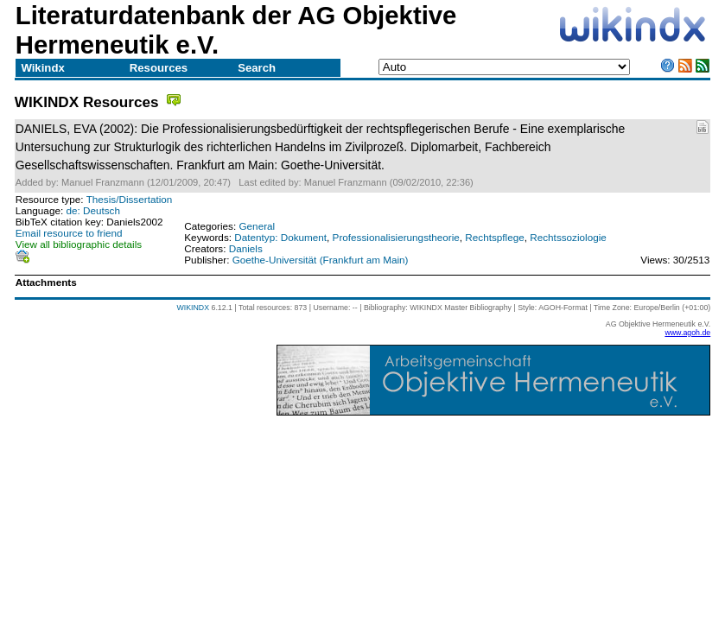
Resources (159, 67)
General (256, 226)
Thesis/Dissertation (129, 199)
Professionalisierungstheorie (396, 237)
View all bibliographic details (79, 244)
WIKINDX (192, 307)
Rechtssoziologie (568, 237)
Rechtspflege (494, 237)
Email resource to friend (69, 232)
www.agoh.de (687, 332)
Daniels (246, 248)
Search (257, 67)
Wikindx (42, 67)
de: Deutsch (93, 210)
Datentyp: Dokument (280, 237)
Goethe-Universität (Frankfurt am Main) (320, 259)
